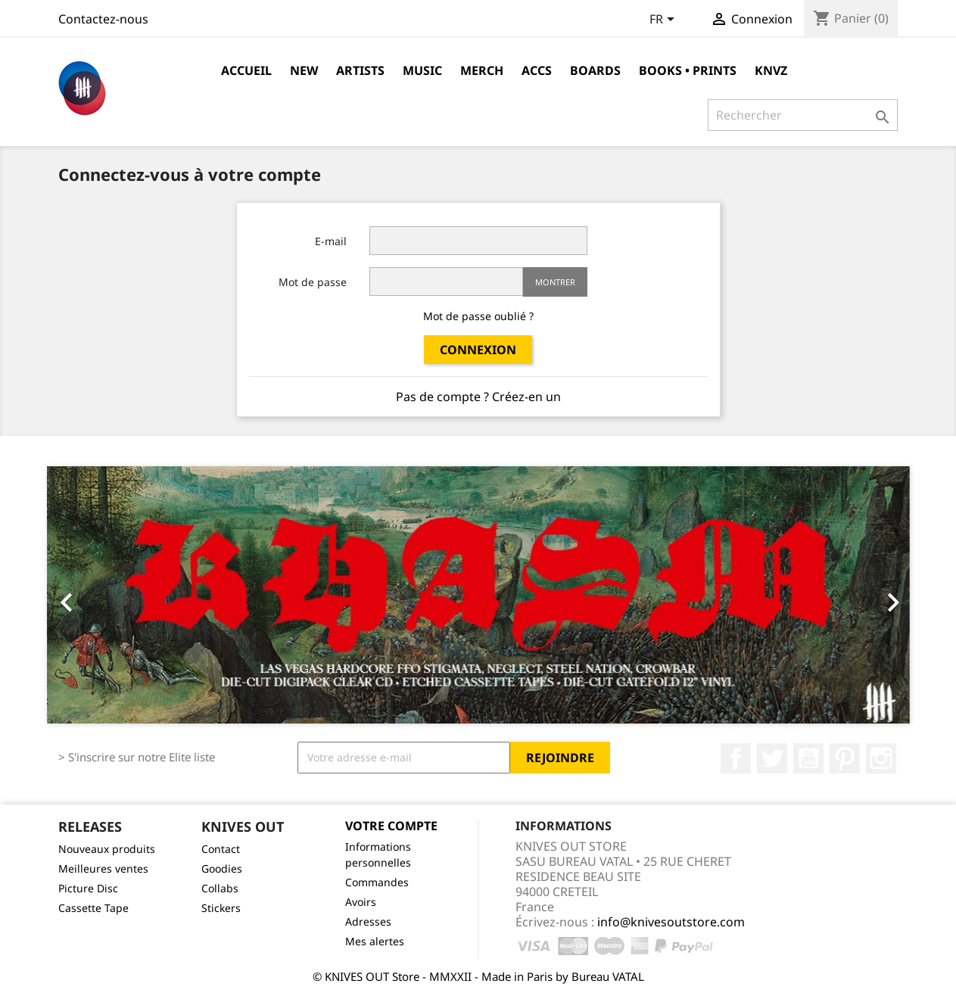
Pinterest (845, 758)
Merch (481, 70)
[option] (478, 595)
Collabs (219, 888)
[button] (111, 595)
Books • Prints (687, 70)
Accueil (246, 70)
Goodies (221, 868)
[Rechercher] (803, 115)
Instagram (881, 758)
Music (422, 70)
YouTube (808, 758)
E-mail (331, 241)
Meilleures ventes (103, 868)
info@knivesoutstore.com (671, 922)
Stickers (221, 908)
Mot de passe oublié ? (478, 316)
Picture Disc (88, 888)
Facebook (736, 758)
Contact (220, 849)
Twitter (772, 758)
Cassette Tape (93, 908)
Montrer (555, 282)
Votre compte (391, 825)
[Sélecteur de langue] (664, 20)
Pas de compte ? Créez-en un (478, 396)
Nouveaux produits (106, 849)
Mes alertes (374, 941)
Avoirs (360, 902)
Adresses (368, 921)
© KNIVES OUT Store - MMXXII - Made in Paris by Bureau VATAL (478, 976)
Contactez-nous (103, 19)
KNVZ (771, 70)
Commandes (377, 882)
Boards (595, 70)
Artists (360, 70)
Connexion (478, 349)
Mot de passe (313, 282)
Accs (537, 70)
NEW (304, 70)
